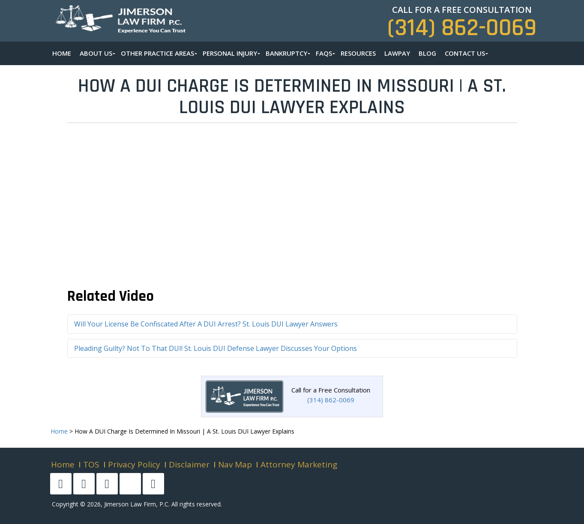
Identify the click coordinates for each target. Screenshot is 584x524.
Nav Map (235, 464)
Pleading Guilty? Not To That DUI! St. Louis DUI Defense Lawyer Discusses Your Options (215, 348)
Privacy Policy (134, 464)
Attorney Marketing (299, 464)
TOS (91, 464)
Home (63, 464)
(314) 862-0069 (461, 28)
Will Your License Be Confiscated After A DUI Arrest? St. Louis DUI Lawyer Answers (206, 324)
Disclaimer (189, 464)
